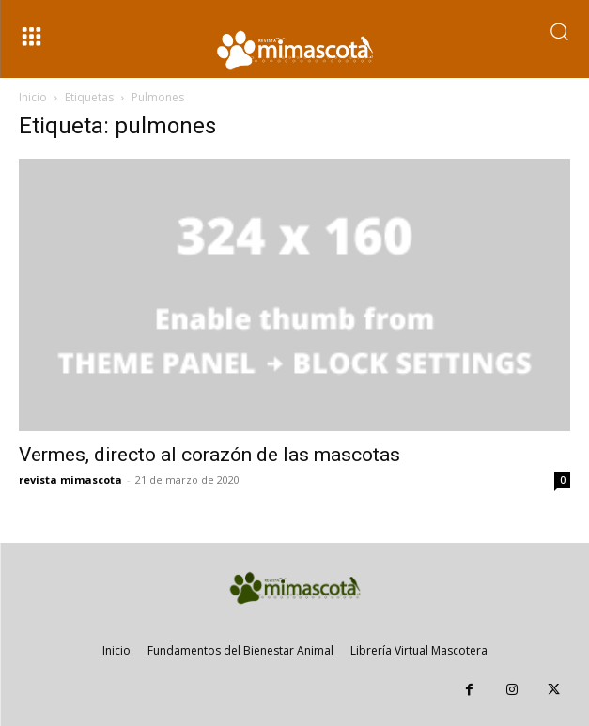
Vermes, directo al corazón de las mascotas (209, 454)
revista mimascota (70, 479)
